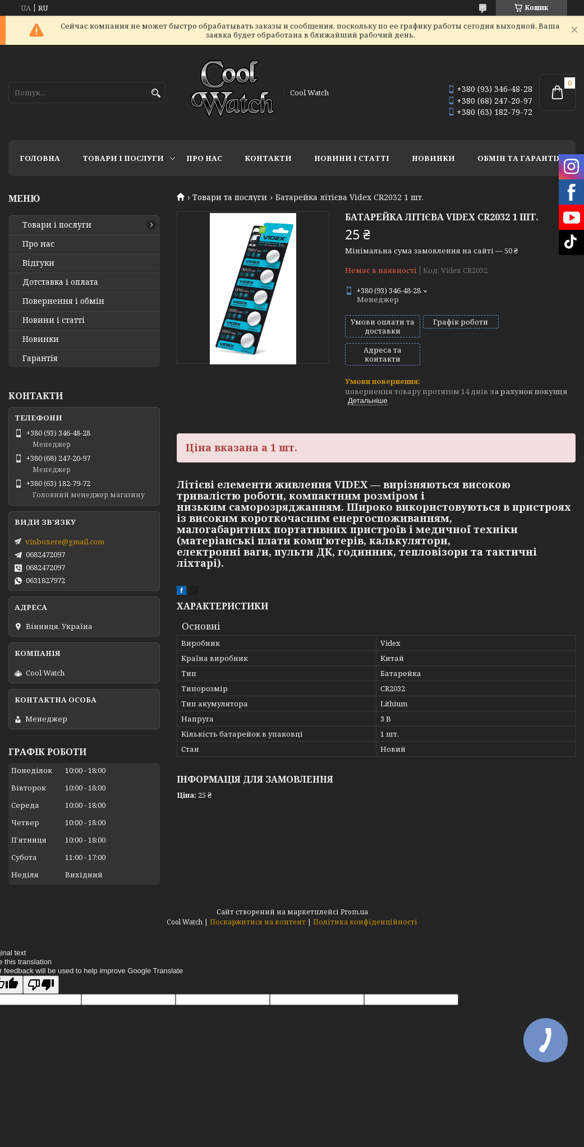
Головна (40, 158)
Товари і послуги (123, 158)
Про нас (204, 158)
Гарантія (40, 358)
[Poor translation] (41, 984)
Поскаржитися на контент (258, 922)
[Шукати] (155, 93)
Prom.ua (354, 912)
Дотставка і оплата (60, 282)
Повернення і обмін (63, 301)
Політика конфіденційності (365, 922)
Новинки (433, 158)
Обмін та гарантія (519, 158)
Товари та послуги (229, 197)
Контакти (268, 158)
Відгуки (38, 263)
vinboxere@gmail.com (64, 541)
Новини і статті (351, 158)
